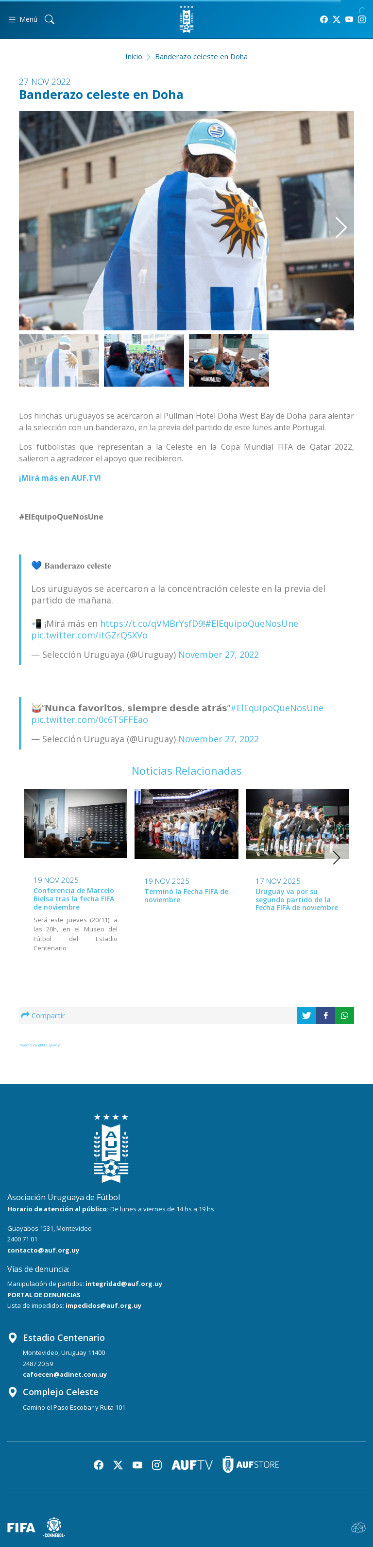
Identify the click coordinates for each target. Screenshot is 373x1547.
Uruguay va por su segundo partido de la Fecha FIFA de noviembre (296, 899)
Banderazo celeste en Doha (201, 56)
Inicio (133, 56)
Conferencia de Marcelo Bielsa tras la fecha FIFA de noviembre (74, 899)
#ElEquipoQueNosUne (251, 623)
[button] (330, 210)
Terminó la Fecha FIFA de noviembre (186, 895)
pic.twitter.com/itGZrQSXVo (89, 635)
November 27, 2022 (218, 654)
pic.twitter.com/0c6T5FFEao (89, 719)
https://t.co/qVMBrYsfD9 (151, 623)
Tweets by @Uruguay (39, 1044)
